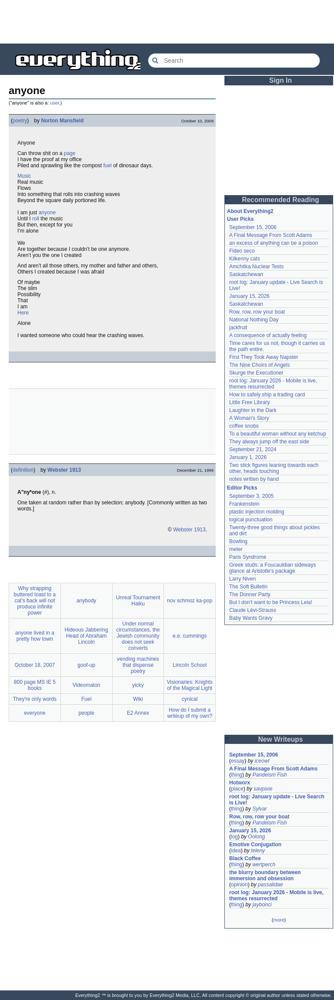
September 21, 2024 (253, 449)
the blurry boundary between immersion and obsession (265, 875)
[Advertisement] (112, 421)
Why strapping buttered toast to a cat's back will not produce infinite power (35, 600)
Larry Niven (242, 579)
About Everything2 (250, 211)
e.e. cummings (190, 636)
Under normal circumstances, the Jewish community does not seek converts (138, 636)
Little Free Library (249, 402)
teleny (258, 851)
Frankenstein (244, 504)
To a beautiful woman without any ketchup (277, 434)
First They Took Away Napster (263, 357)
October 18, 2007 (35, 665)
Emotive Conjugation (255, 844)
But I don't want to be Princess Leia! (270, 602)
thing (236, 775)
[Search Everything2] (234, 60)
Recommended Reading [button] (280, 199)
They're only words (35, 699)
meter (236, 549)
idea (236, 851)
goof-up (86, 665)
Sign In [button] (280, 80)
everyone (34, 713)
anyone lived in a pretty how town (34, 636)
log (234, 837)
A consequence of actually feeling (268, 335)
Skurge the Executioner (256, 373)
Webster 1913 (64, 470)
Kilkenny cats (244, 259)
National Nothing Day (253, 320)
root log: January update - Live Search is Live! (276, 800)
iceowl (262, 761)
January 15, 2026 (249, 296)
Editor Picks (242, 488)
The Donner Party (250, 594)
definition (23, 470)
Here (23, 313)
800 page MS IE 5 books (35, 685)
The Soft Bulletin (248, 587)
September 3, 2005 (251, 496)
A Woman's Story (249, 418)
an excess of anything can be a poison (273, 243)
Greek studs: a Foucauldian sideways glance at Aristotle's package (272, 568)
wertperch (263, 864)
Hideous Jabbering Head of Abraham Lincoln (86, 636)
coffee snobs (244, 426)
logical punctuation (250, 520)
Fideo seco (242, 251)
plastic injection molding (256, 512)
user (54, 102)
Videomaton (86, 685)
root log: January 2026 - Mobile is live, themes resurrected (273, 384)
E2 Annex (138, 713)
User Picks (240, 219)
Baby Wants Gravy (251, 618)
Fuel (86, 699)
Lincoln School (190, 665)
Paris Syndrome (247, 557)
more (278, 919)
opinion (239, 885)
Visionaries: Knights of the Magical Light (190, 685)
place (237, 789)
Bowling (238, 541)
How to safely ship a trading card (267, 395)
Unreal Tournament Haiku (138, 601)
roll (35, 219)
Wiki (138, 699)
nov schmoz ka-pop (189, 601)
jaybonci (261, 905)
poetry (20, 121)
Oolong (256, 837)
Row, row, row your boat (257, 312)
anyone (47, 212)
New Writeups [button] (280, 739)
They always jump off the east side (269, 442)
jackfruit (238, 327)
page (70, 153)
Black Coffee (245, 858)
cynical (190, 699)
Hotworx (239, 783)
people (86, 713)
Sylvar (259, 809)
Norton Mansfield (62, 121)
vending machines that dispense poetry (138, 665)
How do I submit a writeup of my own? (189, 713)
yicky (138, 685)
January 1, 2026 (248, 457)
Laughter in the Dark (253, 410)
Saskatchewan (246, 274)
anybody (86, 601)
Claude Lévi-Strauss (252, 610)
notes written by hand (254, 479)
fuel (107, 165)
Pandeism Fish (269, 775)
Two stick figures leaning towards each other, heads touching (273, 468)
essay (237, 761)
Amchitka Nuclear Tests (256, 267)
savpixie (263, 789)
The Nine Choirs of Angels (259, 365)
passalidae (270, 885)
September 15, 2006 (253, 227)
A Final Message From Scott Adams (270, 235)
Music (24, 176)
